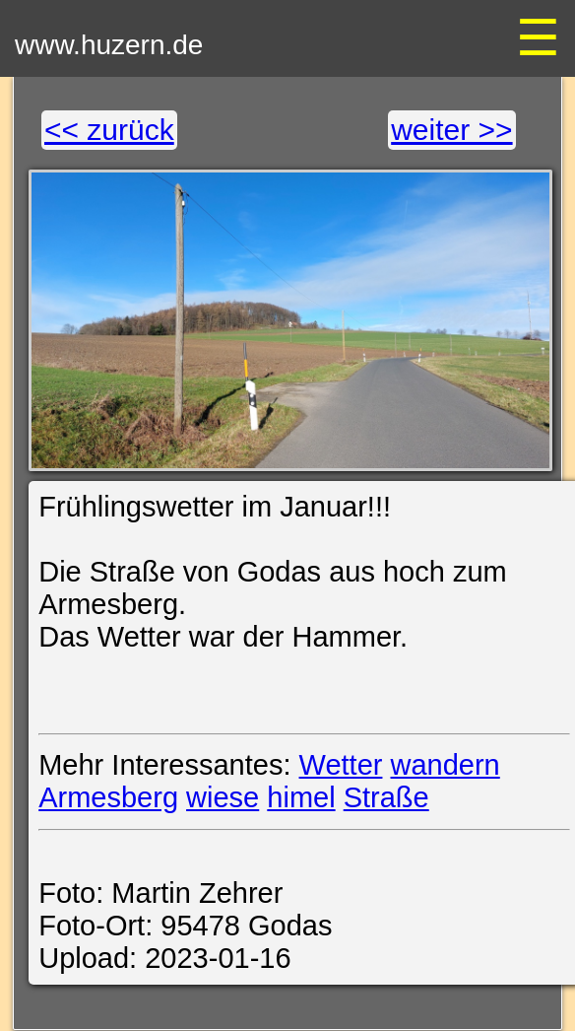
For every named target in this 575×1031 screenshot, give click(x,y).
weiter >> (451, 129)
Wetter (341, 765)
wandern (445, 765)
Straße (386, 797)
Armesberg (108, 797)
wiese (222, 797)
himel (301, 797)
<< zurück (109, 129)
